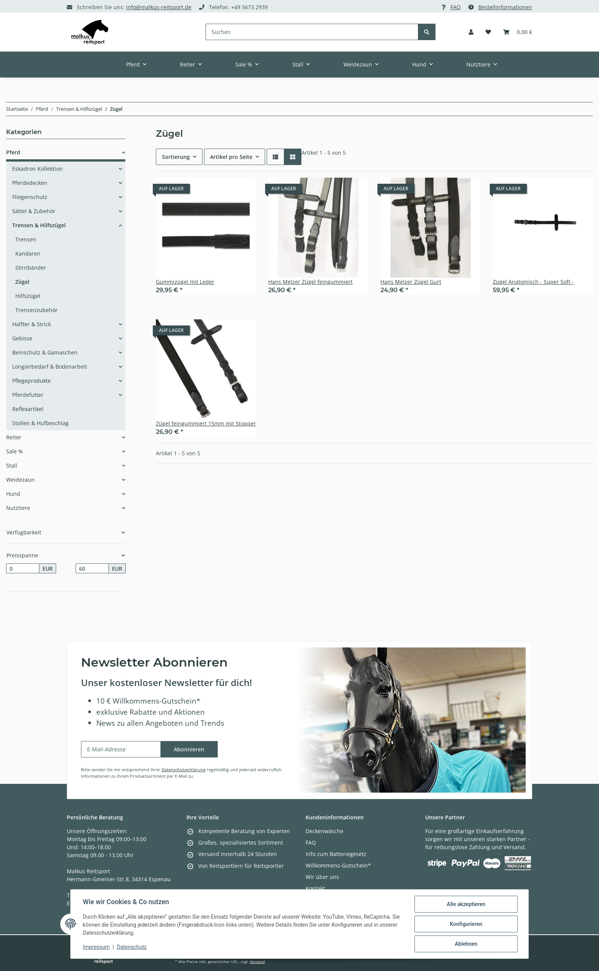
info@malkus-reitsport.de (158, 7)
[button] (471, 32)
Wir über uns (322, 876)
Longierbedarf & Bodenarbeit (49, 366)
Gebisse (22, 338)
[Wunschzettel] (488, 32)
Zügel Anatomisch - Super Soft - (533, 281)
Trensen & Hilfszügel (39, 225)
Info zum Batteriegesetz (336, 854)
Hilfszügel (27, 295)
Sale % (14, 451)
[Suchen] (312, 32)
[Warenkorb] (517, 32)
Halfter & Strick (31, 324)
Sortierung (176, 156)
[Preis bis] (92, 568)
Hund (13, 493)
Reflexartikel (28, 409)
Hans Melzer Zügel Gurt (410, 281)
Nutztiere (18, 507)
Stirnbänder (30, 267)
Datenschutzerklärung (184, 769)
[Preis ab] (22, 568)
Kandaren (27, 253)
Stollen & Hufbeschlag (40, 423)
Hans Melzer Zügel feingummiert (310, 281)
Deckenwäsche (324, 831)
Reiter (13, 437)
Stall (11, 465)
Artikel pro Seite (231, 156)
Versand (257, 961)
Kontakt (315, 888)
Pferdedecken (29, 182)
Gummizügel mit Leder (185, 281)
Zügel (22, 281)
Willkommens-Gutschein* (338, 865)
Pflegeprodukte (31, 380)
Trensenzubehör (36, 310)
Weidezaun (20, 479)
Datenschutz (132, 947)
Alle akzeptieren (466, 904)
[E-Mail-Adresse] (121, 749)
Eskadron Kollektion (37, 168)
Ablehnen (466, 944)
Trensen (25, 239)
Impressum (96, 947)
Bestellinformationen (505, 7)
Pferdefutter (28, 394)
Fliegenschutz (29, 197)
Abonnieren (189, 749)
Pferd (13, 152)
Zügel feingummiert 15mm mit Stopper (206, 423)
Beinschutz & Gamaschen (45, 352)
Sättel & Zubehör (33, 211)
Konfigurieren (466, 924)
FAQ (455, 7)
